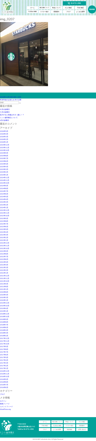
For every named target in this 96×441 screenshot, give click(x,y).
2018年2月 (4, 336)
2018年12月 (4, 314)
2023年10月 (4, 216)
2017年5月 (4, 357)
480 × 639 (17, 97)
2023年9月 (4, 218)
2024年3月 (4, 202)
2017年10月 (4, 344)
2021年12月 (4, 276)
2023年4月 (4, 232)
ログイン (3, 401)
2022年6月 (4, 259)
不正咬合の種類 (32, 11)
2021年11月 (4, 278)
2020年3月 (4, 297)
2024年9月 (4, 186)
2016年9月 (4, 379)
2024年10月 (4, 183)
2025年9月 (4, 153)
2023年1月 (4, 240)
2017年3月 (4, 363)
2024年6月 (4, 194)
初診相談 (92, 9)
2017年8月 (4, 349)
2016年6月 (4, 387)
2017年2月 (4, 366)
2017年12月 (4, 338)
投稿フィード (5, 404)
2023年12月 (4, 210)
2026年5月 (4, 131)
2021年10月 (4, 281)
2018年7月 (4, 325)
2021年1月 (4, 289)
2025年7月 (4, 158)
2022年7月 (4, 256)
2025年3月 (4, 169)
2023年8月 (4, 221)
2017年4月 (4, 360)
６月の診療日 (5, 109)
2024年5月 (4, 197)
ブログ (68, 12)
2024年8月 (4, 188)
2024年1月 (4, 207)
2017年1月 (4, 368)
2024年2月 (4, 205)
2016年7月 (4, 385)
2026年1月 (4, 142)
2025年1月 (4, 175)
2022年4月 (4, 265)
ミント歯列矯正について (9, 118)
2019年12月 (4, 303)
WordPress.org (5, 409)
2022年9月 (4, 251)
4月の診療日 (4, 120)
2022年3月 (4, 267)
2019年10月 (4, 306)
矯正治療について (44, 7)
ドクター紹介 (44, 12)
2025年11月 (4, 147)
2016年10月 (4, 376)
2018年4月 (4, 330)
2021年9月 (4, 284)
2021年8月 (4, 286)
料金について (56, 8)
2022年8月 (4, 254)
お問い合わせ (82, 429)
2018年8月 (4, 322)
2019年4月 (4, 308)
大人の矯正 (68, 8)
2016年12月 (4, 371)
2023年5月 (4, 229)
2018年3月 (4, 333)
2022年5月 (4, 262)
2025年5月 (4, 164)
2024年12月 (4, 177)
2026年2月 (4, 139)
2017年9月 (4, 346)
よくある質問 (80, 12)
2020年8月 (4, 292)
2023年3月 (4, 235)
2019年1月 (4, 311)
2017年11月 (4, 341)
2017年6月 (4, 355)
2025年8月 (4, 156)
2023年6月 (4, 227)
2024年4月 (4, 199)
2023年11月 (4, 213)
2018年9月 (4, 319)
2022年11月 (4, 246)
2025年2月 (4, 172)
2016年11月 (4, 374)
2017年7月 (4, 352)
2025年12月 (4, 145)
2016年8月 (4, 382)
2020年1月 (4, 300)
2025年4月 (4, 167)
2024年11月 (4, 180)
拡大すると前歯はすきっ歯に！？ (12, 115)
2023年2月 (4, 237)
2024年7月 (4, 191)
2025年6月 (4, 161)
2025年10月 (4, 150)
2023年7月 (4, 224)
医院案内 (56, 12)
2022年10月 (4, 248)
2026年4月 (4, 134)
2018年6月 (4, 327)
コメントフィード (6, 407)
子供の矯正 (80, 8)
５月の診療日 (5, 112)
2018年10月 (4, 316)
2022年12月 (4, 243)
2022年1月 (4, 273)
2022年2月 (4, 270)
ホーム (32, 8)
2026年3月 (4, 137)
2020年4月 (4, 295)
